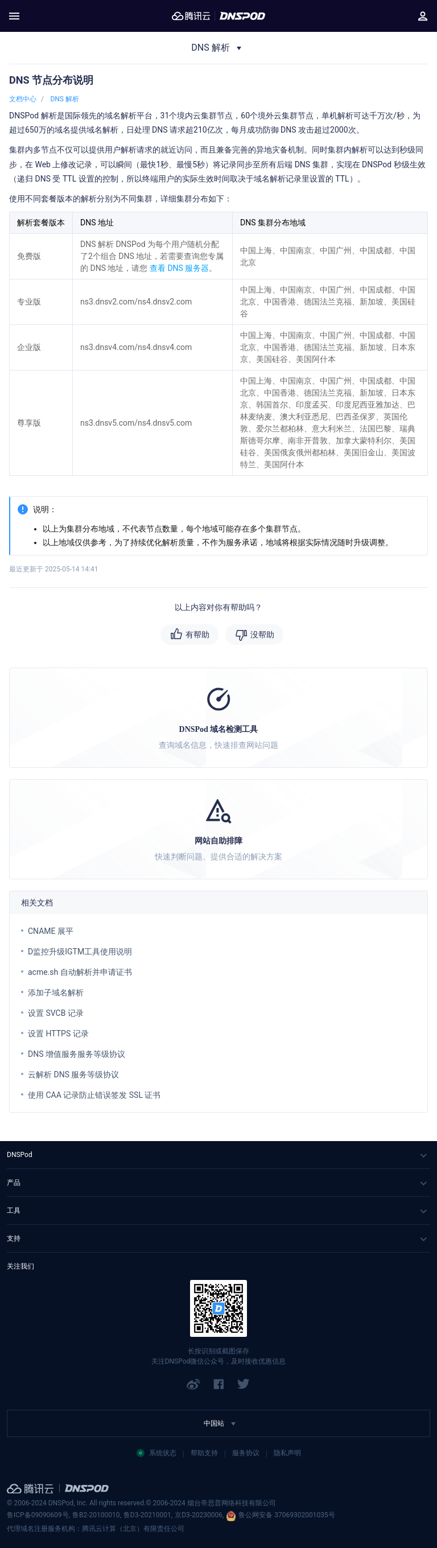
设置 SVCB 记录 (56, 1013)
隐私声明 (287, 1453)
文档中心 (22, 99)
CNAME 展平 (50, 931)
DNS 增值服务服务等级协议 (76, 1054)
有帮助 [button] (197, 634)
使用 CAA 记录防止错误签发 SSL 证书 (94, 1095)
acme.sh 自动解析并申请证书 (80, 972)
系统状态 (156, 1453)
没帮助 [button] (262, 634)
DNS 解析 (64, 99)
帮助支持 (204, 1453)
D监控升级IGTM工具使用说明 (80, 951)
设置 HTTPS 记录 (58, 1033)
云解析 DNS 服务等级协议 (73, 1074)
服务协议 (245, 1453)
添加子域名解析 (56, 992)
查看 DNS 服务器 (179, 268)
